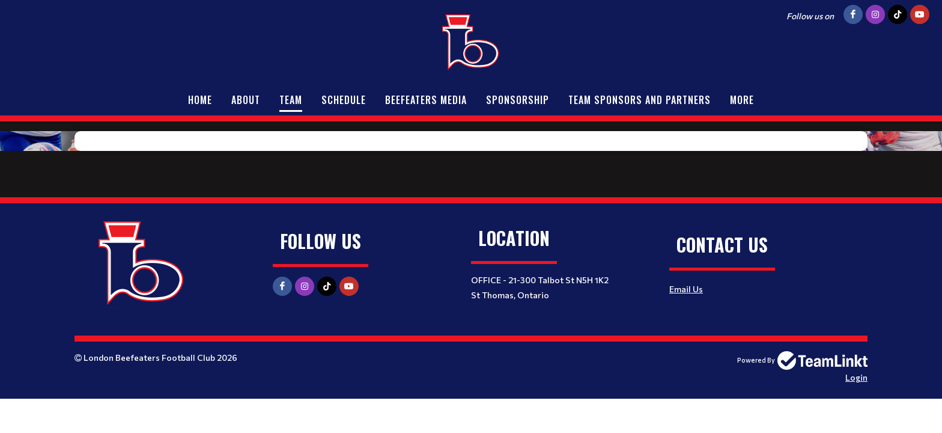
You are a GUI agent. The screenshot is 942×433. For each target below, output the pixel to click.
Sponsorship (517, 100)
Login (856, 377)
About (245, 100)
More (742, 100)
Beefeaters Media (426, 100)
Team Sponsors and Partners (639, 100)
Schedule (343, 100)
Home (200, 100)
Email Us (686, 289)
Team (290, 100)
